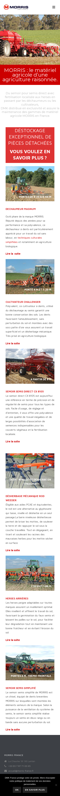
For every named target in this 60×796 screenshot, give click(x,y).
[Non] (56, 785)
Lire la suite (13, 253)
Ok (17, 790)
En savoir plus (35, 790)
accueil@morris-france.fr (21, 770)
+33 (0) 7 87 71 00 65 (19, 766)
